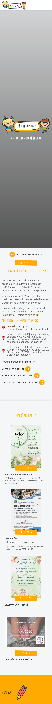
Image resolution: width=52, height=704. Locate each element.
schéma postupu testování (17, 375)
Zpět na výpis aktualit (29, 254)
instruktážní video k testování (20, 382)
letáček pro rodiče (13, 369)
